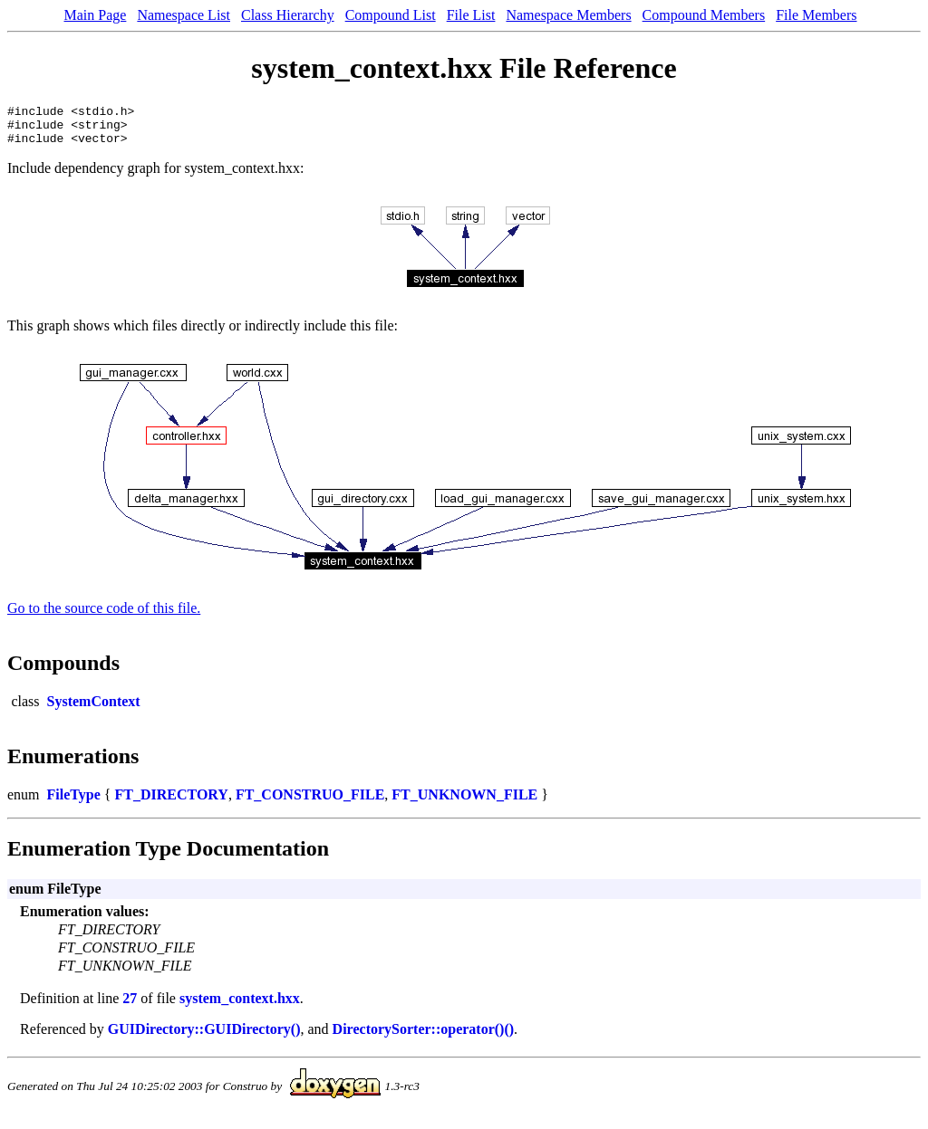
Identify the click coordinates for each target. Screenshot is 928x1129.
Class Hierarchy (287, 15)
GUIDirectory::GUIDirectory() (204, 1037)
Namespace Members (568, 15)
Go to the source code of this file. (103, 616)
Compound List (390, 15)
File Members (816, 15)
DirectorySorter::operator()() (423, 1037)
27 (129, 1006)
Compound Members (704, 15)
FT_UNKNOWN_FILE (464, 802)
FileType (74, 802)
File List (471, 15)
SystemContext (93, 709)
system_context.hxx (239, 1006)
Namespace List (183, 15)
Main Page (95, 15)
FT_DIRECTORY (170, 802)
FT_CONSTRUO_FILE (310, 802)
